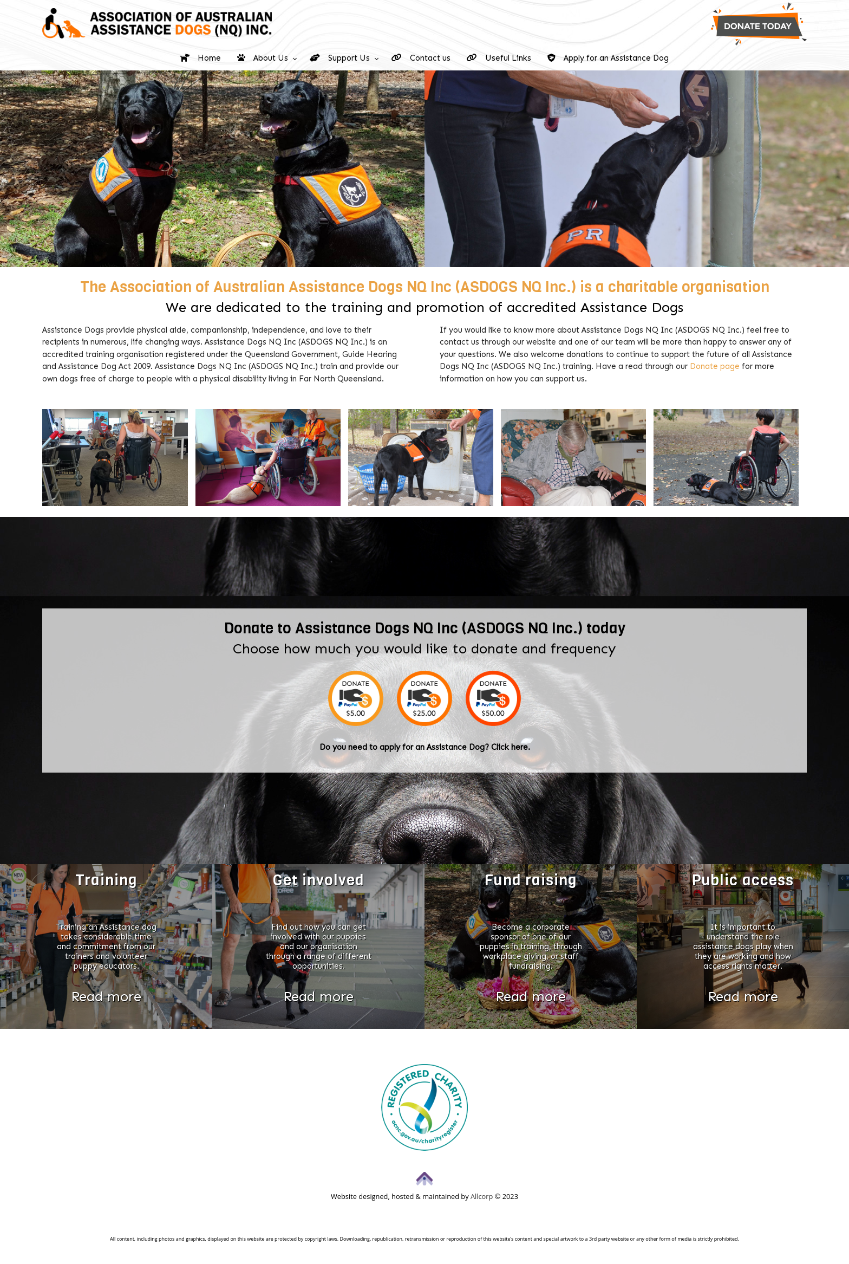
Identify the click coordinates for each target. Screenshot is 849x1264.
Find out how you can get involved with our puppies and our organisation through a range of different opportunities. (318, 946)
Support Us (340, 58)
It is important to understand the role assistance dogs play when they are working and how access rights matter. (743, 946)
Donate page (715, 366)
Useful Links (499, 58)
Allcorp (482, 1196)
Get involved (318, 881)
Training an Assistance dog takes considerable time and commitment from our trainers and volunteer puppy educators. (106, 946)
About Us (262, 58)
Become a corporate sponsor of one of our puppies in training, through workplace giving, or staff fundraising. (531, 946)
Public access (743, 881)
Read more (106, 996)
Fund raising (531, 881)
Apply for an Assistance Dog (608, 58)
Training (106, 881)
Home (200, 58)
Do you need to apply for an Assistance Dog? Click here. (424, 747)
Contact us (420, 58)
